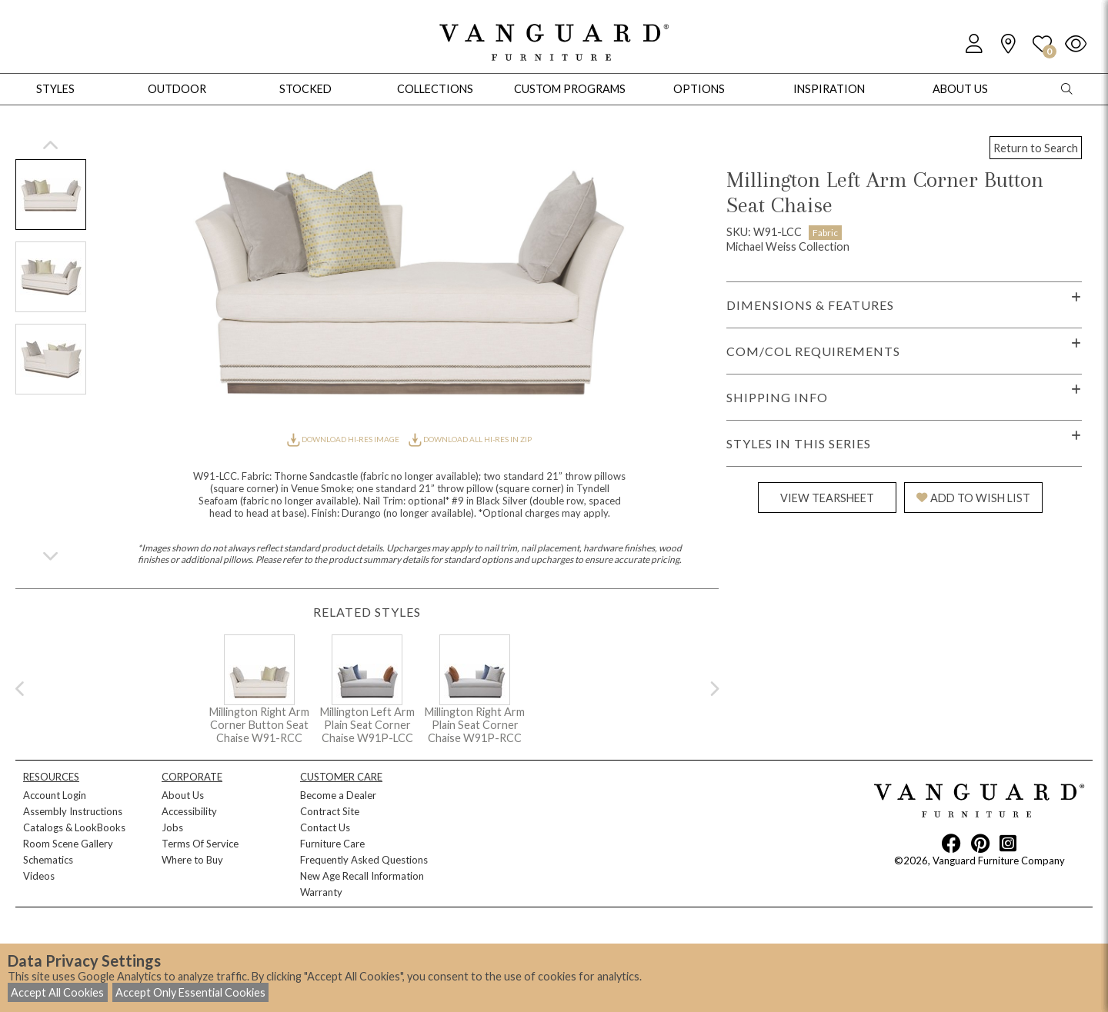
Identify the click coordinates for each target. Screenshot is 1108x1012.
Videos (39, 876)
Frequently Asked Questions (364, 860)
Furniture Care (332, 843)
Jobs (172, 827)
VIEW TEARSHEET (827, 497)
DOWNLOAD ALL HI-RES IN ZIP (470, 439)
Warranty (321, 892)
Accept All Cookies (57, 992)
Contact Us (325, 827)
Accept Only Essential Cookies (190, 992)
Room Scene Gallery (68, 843)
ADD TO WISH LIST (973, 497)
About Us (183, 795)
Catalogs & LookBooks (74, 827)
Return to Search (1035, 148)
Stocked (305, 88)
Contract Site (329, 811)
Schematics (48, 860)
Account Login (54, 795)
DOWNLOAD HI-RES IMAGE (344, 439)
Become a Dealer (338, 795)
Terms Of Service (200, 843)
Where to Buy (192, 860)
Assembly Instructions (72, 811)
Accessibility (189, 811)
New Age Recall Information (362, 876)
